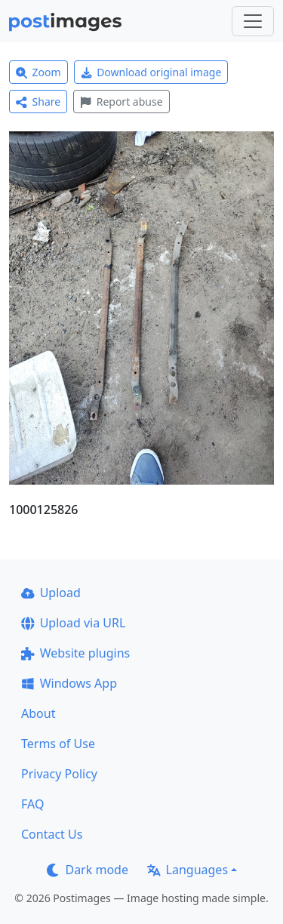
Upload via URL (73, 622)
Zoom (38, 72)
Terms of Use (58, 743)
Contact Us (51, 834)
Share (38, 101)
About (38, 713)
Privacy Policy (59, 773)
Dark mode (87, 869)
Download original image (151, 72)
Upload (51, 592)
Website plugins (75, 653)
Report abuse (121, 101)
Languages (187, 869)
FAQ (32, 804)
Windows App (69, 683)
